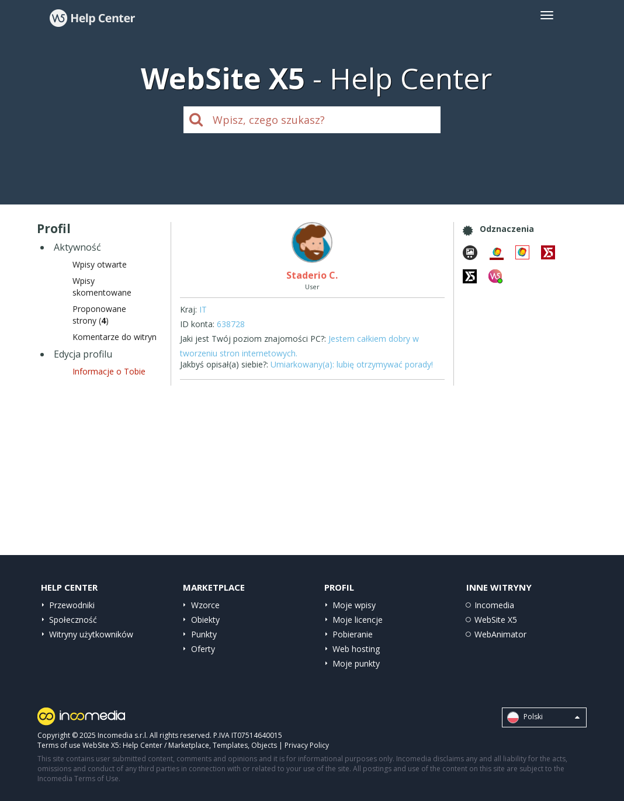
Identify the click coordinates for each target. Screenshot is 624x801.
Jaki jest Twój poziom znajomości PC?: (253, 338)
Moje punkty (356, 663)
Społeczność (73, 619)
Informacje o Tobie (108, 371)
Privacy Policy (307, 745)
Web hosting (356, 648)
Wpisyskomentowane (101, 286)
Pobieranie (352, 634)
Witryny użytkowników (91, 634)
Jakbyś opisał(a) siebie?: (224, 364)
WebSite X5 (495, 619)
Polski (543, 717)
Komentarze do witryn (114, 336)
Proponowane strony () (99, 314)
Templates (230, 745)
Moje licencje (357, 619)
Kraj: (188, 309)
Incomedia (494, 605)
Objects (264, 745)
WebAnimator (500, 634)
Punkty (204, 634)
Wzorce (205, 605)
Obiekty (205, 619)
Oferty (203, 648)
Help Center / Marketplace (166, 745)
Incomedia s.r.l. (123, 735)
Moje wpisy (354, 605)
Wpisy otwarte (99, 264)
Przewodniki (72, 605)
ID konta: (197, 324)
